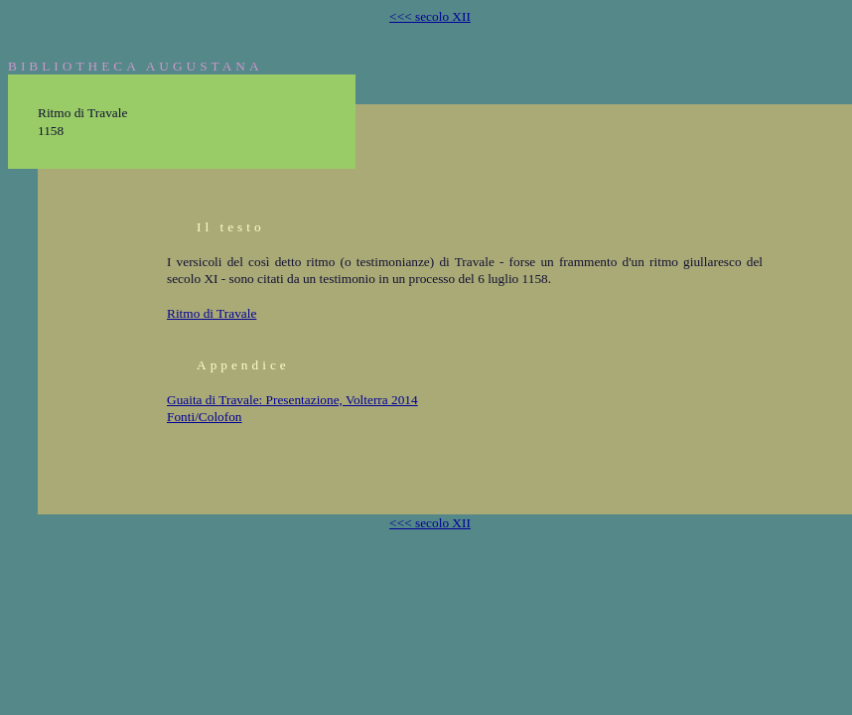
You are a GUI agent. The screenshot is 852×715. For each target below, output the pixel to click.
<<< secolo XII (430, 16)
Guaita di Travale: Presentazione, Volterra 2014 (292, 399)
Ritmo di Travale (211, 313)
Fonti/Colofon (204, 416)
